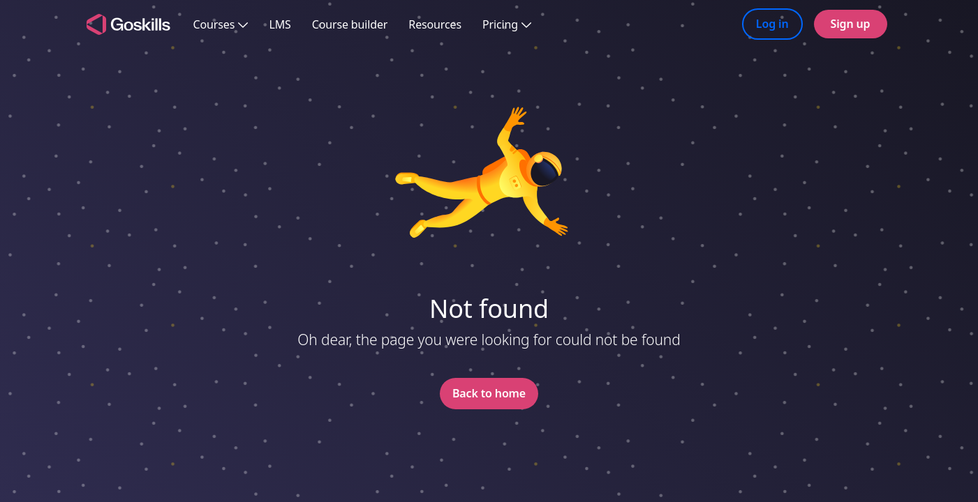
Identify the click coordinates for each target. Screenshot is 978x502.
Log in (772, 23)
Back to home (489, 393)
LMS (279, 24)
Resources (434, 24)
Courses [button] (221, 24)
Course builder (350, 24)
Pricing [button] (506, 24)
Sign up (850, 23)
